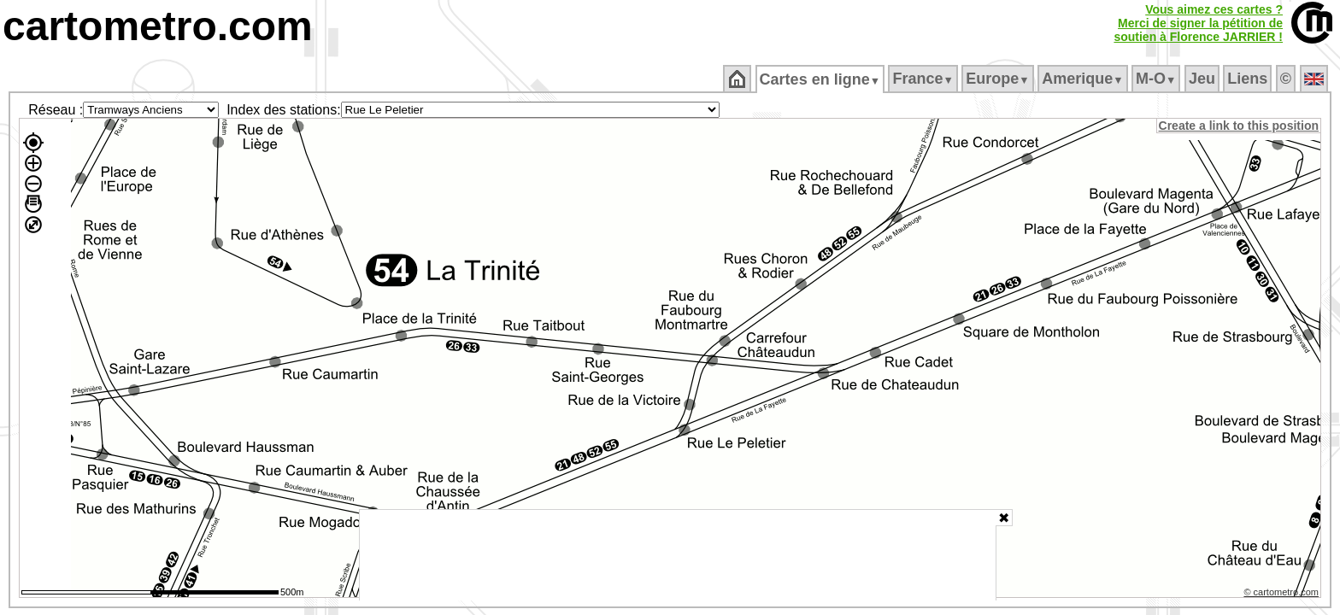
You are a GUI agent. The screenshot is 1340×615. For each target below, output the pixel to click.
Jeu (1203, 78)
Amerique (1084, 78)
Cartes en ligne (821, 79)
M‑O (1157, 78)
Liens (1249, 78)
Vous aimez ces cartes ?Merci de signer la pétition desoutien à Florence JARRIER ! (1198, 23)
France (924, 78)
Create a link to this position (1239, 125)
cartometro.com (158, 26)
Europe (999, 78)
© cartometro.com (1282, 594)
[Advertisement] (678, 555)
